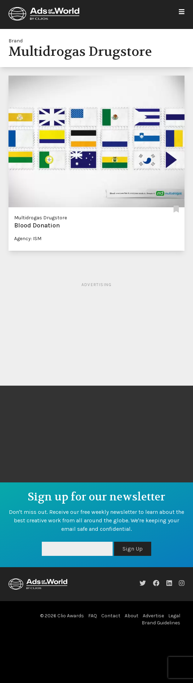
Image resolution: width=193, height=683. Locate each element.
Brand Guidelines (161, 623)
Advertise (153, 616)
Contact (110, 616)
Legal (174, 616)
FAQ (92, 616)
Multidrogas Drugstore (40, 218)
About (131, 616)
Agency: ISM (27, 239)
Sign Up (133, 548)
